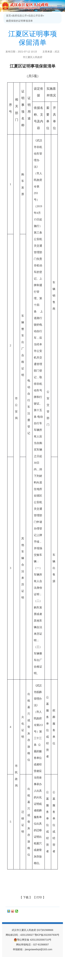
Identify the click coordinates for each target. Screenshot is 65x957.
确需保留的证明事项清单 (19, 20)
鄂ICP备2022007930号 (46, 934)
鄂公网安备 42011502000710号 (32, 939)
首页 (8, 15)
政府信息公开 (19, 15)
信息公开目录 (35, 15)
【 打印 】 (39, 897)
